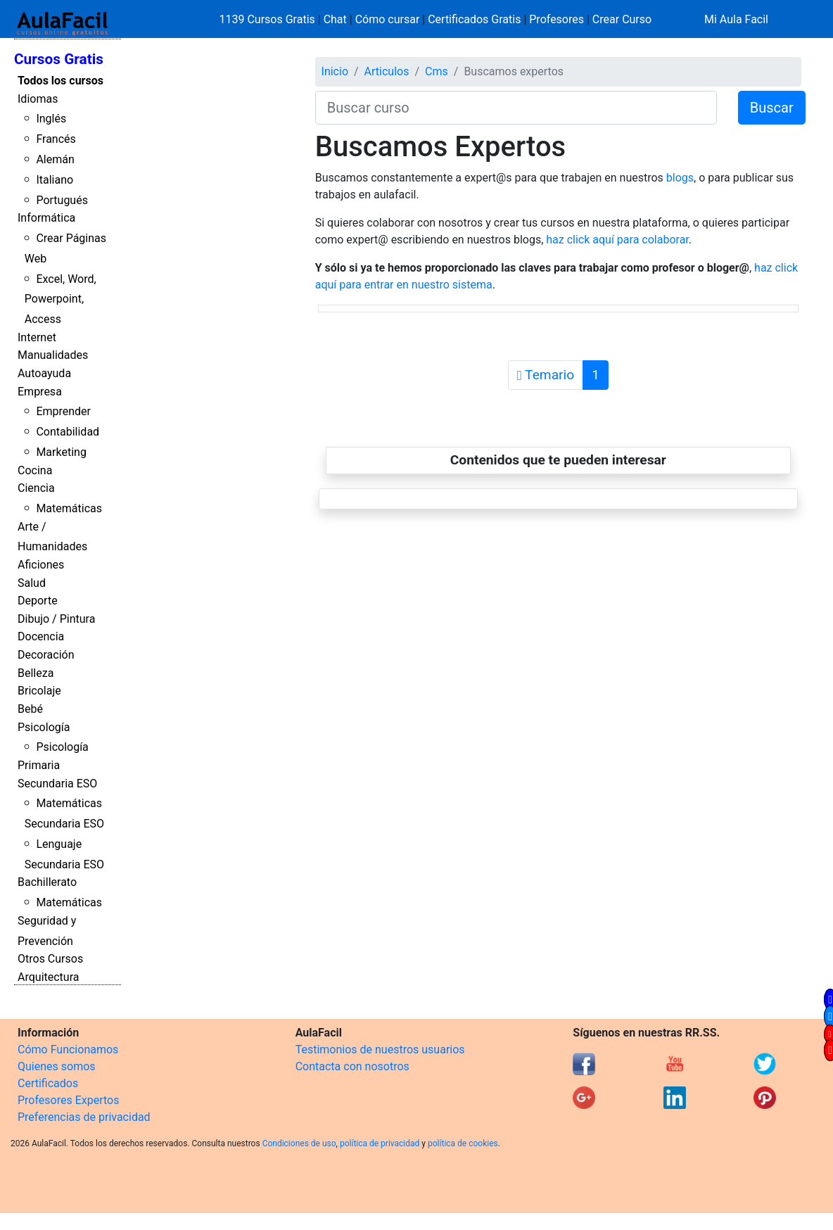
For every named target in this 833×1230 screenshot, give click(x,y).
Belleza (35, 673)
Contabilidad (67, 431)
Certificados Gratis (474, 19)
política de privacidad (379, 1143)
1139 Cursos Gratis (269, 19)
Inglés (51, 118)
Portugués (62, 200)
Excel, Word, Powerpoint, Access (60, 299)
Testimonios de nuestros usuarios (380, 1049)
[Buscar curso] (516, 108)
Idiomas (38, 99)
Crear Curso (621, 19)
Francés (55, 139)
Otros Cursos (50, 958)
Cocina (35, 470)
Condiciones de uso (299, 1143)
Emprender (63, 411)
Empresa (40, 391)
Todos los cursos (60, 80)
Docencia (41, 636)
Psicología (44, 727)
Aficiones (41, 564)
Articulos (386, 71)
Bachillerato (47, 882)
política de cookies (463, 1143)
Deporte (38, 600)
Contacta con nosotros (352, 1066)
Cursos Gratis (58, 59)
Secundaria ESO (57, 783)
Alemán (55, 159)
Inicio (335, 71)
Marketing (61, 452)
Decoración (46, 654)
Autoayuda (44, 373)
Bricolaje (39, 690)
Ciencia (36, 488)
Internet (37, 337)
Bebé (30, 709)
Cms (436, 71)
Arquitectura (48, 977)
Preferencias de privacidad (84, 1117)
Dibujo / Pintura (56, 619)
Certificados (48, 1083)
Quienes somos (57, 1066)
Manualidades (53, 355)
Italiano (54, 179)
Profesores (556, 19)
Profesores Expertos (68, 1100)
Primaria (39, 765)
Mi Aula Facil (736, 19)
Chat (335, 19)
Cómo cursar (387, 19)
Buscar (772, 107)
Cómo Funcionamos (68, 1049)
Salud (32, 583)
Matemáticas (69, 508)
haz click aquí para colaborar (617, 239)
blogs (680, 177)
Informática (46, 217)
